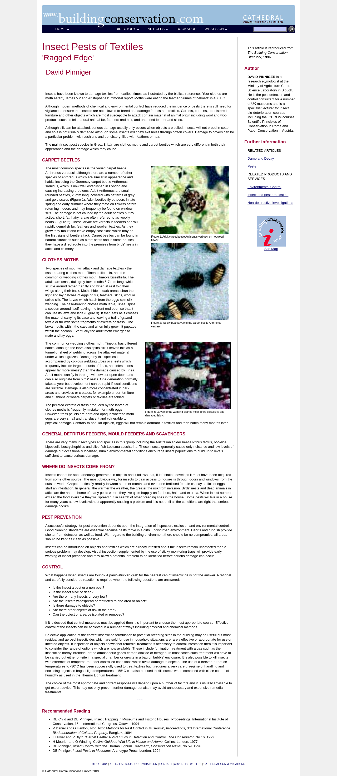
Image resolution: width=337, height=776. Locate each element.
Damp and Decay (260, 158)
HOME (62, 29)
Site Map (271, 249)
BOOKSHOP (186, 29)
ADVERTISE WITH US (187, 764)
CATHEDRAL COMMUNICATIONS (224, 764)
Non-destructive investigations (270, 203)
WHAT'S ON (216, 29)
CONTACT (165, 764)
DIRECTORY (128, 29)
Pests (251, 166)
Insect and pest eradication (267, 195)
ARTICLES (158, 29)
